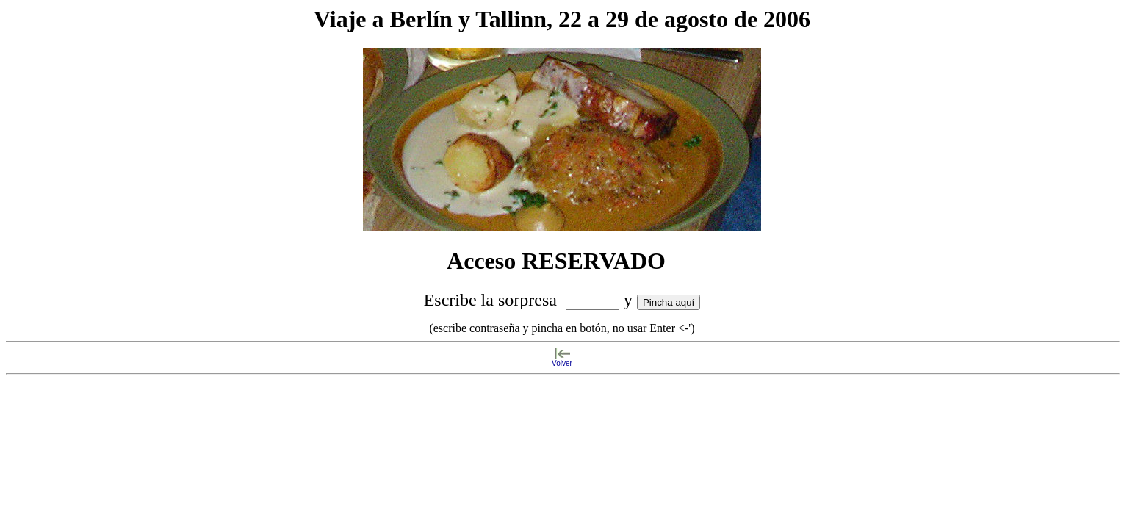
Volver (562, 363)
